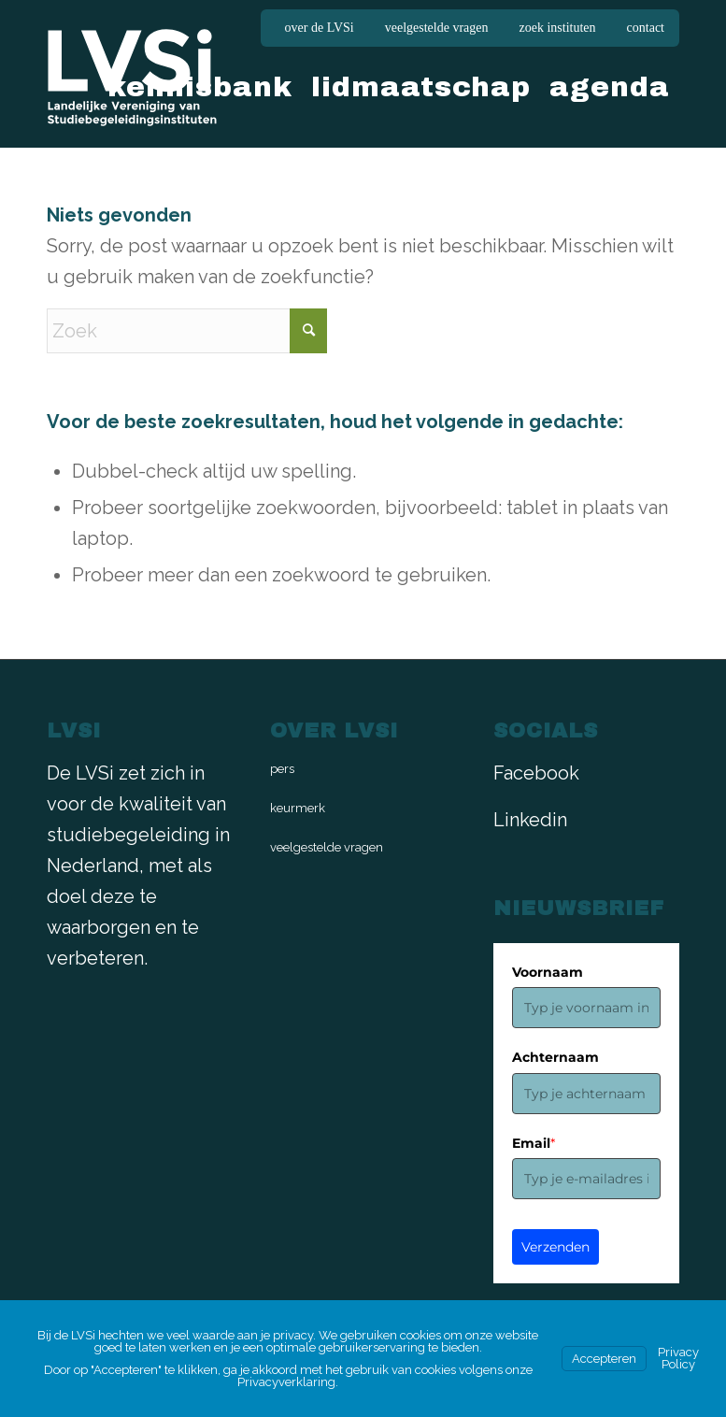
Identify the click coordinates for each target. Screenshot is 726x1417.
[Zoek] (187, 330)
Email (533, 1143)
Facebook (536, 773)
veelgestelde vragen (437, 28)
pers (282, 769)
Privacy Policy (678, 1358)
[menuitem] (320, 28)
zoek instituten (558, 28)
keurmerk (297, 808)
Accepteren (604, 1359)
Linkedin (530, 820)
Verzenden (555, 1246)
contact (645, 28)
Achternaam (555, 1057)
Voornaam (547, 972)
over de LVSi (319, 28)
